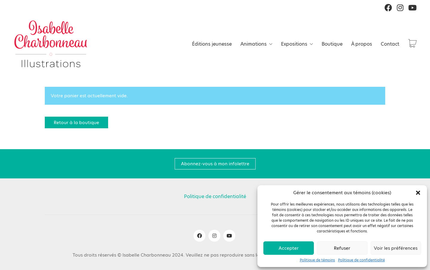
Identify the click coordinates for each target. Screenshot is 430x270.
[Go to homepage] (50, 44)
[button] (418, 193)
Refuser (342, 248)
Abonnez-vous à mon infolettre (215, 164)
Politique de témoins (317, 260)
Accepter (289, 248)
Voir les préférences (395, 248)
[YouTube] (229, 236)
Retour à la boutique (76, 122)
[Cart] (412, 44)
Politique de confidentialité (361, 260)
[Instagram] (214, 236)
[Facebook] (199, 236)
